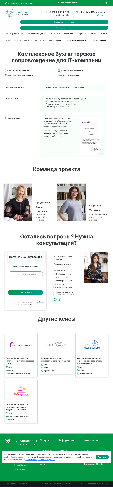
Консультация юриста (64, 28)
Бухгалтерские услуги (14, 34)
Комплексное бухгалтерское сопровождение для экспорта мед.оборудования (89, 361)
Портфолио (82, 34)
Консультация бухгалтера (64, 22)
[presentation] (25, 284)
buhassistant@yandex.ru (92, 12)
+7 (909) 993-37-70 (59, 12)
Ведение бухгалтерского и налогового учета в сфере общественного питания (17, 407)
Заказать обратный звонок (68, 3)
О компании (69, 34)
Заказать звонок (25, 292)
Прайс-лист (55, 34)
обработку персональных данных (40, 457)
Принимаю (102, 455)
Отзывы (94, 34)
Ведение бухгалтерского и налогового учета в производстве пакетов (20, 361)
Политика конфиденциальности (56, 484)
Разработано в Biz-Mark (97, 484)
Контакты (104, 34)
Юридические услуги (37, 34)
